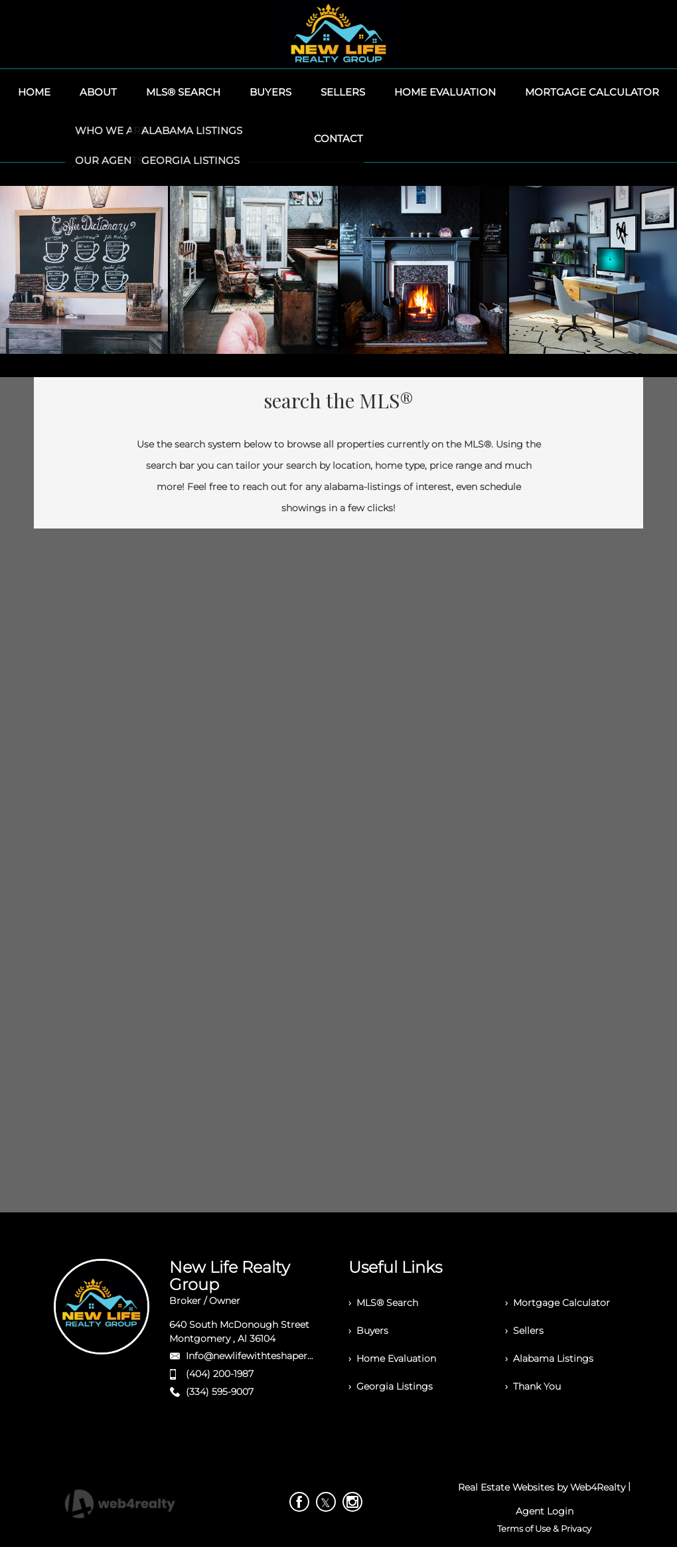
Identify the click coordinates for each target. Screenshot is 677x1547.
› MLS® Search (383, 1303)
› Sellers (524, 1331)
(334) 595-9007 (220, 1392)
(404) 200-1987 (220, 1374)
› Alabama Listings (549, 1358)
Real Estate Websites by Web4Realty (541, 1487)
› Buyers (368, 1331)
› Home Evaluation (392, 1358)
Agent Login (544, 1511)
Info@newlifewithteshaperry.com (262, 1356)
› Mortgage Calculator (557, 1303)
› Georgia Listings (390, 1386)
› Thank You (533, 1386)
